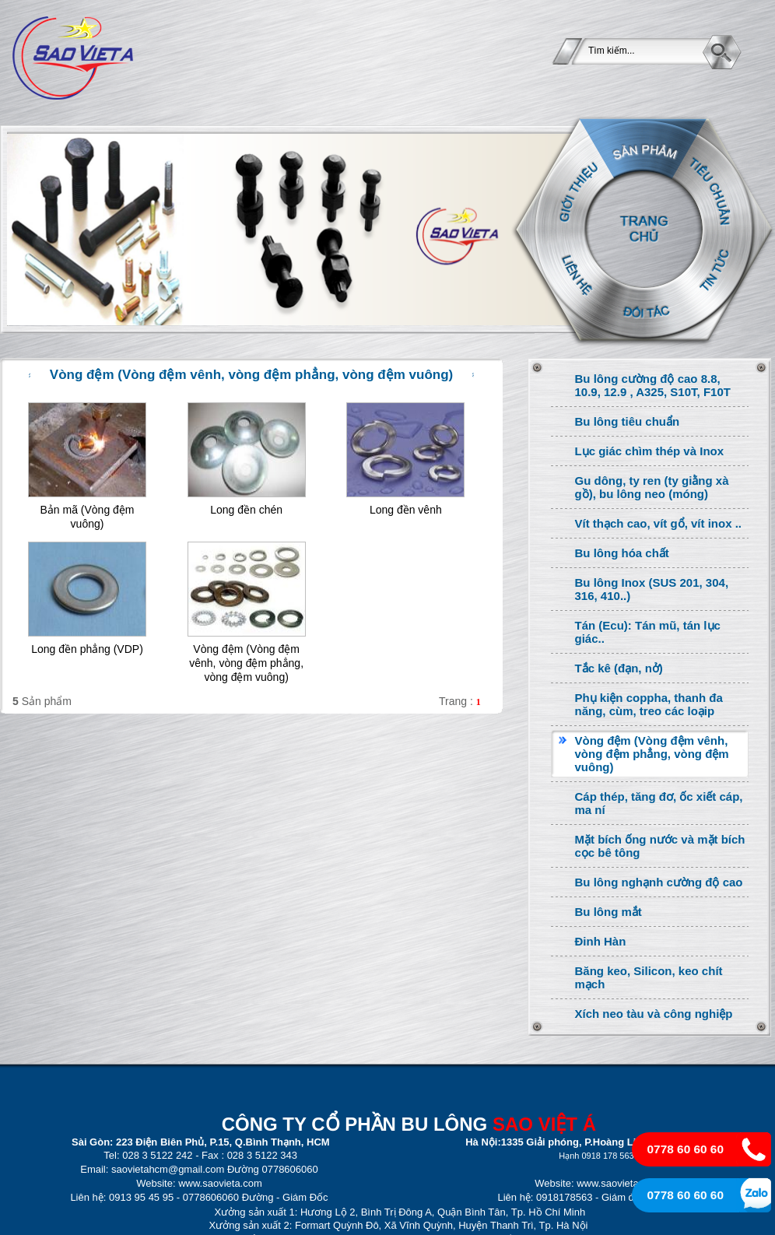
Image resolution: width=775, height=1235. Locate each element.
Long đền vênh (406, 509)
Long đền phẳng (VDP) (87, 649)
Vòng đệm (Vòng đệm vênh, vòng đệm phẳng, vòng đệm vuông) (246, 663)
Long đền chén (246, 509)
